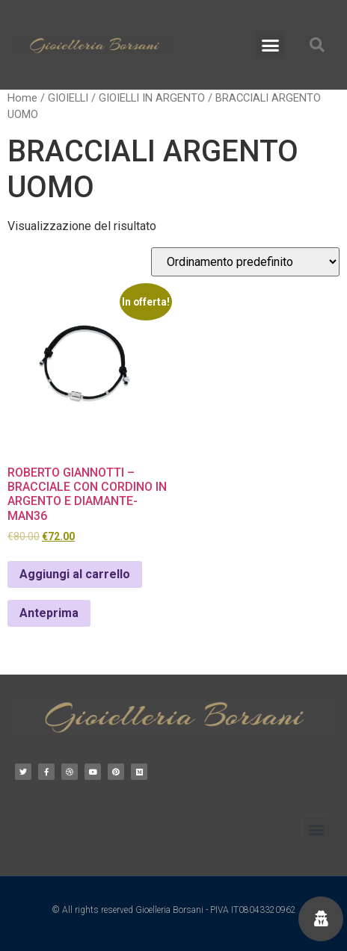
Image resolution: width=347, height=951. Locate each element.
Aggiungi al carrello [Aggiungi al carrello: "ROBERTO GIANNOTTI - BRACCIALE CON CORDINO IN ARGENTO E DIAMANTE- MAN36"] (74, 574)
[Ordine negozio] (245, 261)
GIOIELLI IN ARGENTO (152, 98)
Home (22, 98)
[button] (271, 45)
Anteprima (49, 613)
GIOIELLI (68, 98)
